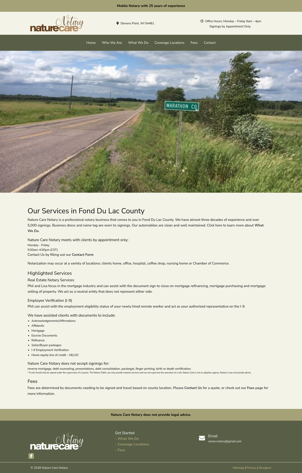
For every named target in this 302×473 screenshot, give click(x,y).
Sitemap (238, 468)
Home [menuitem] (91, 42)
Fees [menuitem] (194, 42)
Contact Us (193, 388)
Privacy (252, 468)
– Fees (120, 450)
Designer (265, 468)
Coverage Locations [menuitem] (169, 42)
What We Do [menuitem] (138, 42)
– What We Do (127, 438)
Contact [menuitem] (210, 42)
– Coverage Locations (132, 444)
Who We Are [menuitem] (112, 42)
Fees (250, 388)
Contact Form (83, 254)
